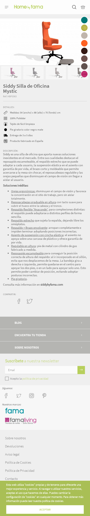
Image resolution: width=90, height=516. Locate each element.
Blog (18, 323)
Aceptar (45, 509)
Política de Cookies (18, 462)
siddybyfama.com (51, 284)
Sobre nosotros (27, 347)
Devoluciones (14, 446)
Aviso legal (12, 454)
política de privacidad (35, 378)
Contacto (11, 478)
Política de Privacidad (19, 470)
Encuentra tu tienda (30, 335)
